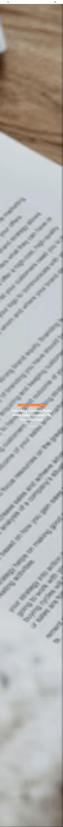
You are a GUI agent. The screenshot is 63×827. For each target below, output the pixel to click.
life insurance (22, 405)
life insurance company (37, 405)
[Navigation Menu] (55, 2)
